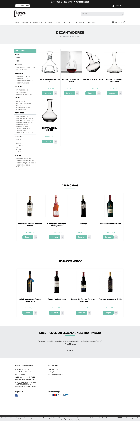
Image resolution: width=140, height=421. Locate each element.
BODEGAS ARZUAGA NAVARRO (25, 161)
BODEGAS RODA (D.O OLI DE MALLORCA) (24, 166)
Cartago (83, 224)
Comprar (48, 93)
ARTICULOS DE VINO (22, 90)
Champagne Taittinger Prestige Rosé (56, 225)
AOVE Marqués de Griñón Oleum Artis (30, 301)
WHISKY (18, 152)
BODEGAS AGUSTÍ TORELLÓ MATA (26, 68)
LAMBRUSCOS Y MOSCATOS (24, 133)
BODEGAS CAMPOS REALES (24, 118)
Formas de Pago (53, 370)
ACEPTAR (119, 418)
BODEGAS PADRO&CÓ (22, 83)
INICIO (62, 37)
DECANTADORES (75, 37)
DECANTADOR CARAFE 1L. (49, 81)
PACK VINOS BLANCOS (23, 107)
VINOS (17, 22)
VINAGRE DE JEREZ (21, 70)
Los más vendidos (22, 6)
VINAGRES (27, 22)
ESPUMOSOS (69, 22)
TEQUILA (18, 150)
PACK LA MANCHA (21, 101)
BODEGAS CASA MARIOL (23, 77)
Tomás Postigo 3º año (57, 300)
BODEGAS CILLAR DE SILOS (24, 79)
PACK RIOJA (19, 105)
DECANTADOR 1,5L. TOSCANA (114, 81)
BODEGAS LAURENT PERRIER (24, 123)
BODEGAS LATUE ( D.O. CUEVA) (25, 121)
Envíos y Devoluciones (55, 372)
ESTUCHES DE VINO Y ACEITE (24, 94)
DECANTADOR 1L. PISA (93, 80)
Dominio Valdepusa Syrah (110, 224)
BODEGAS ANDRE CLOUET (24, 116)
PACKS (59, 22)
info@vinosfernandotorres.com (25, 380)
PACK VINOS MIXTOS (22, 109)
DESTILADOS (82, 22)
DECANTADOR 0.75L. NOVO (71, 81)
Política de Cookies (74, 420)
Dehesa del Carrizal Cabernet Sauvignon (83, 301)
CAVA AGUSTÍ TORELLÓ (23, 129)
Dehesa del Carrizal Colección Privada (30, 225)
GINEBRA (18, 142)
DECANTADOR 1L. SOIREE (49, 129)
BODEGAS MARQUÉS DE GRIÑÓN (26, 163)
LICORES (18, 144)
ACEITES (93, 22)
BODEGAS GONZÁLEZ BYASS (24, 81)
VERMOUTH (38, 22)
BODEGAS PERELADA (22, 125)
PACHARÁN (19, 146)
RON (17, 148)
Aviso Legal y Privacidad (55, 375)
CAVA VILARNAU (21, 131)
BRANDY (18, 140)
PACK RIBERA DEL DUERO (23, 103)
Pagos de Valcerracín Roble (110, 300)
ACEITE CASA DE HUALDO (23, 159)
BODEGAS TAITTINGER (22, 127)
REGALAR (50, 22)
